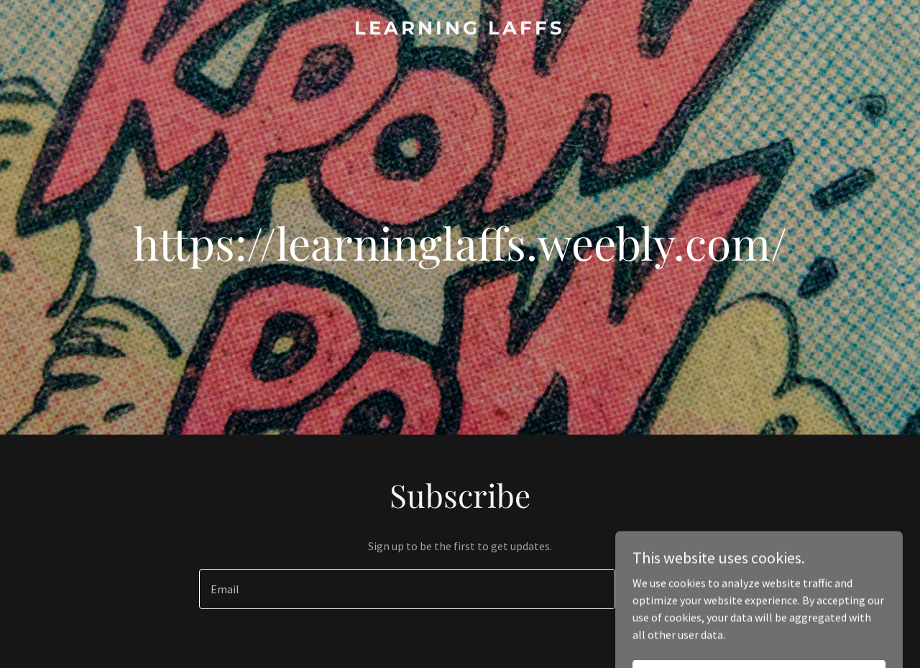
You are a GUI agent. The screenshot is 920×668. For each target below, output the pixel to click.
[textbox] (407, 589)
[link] (460, 30)
